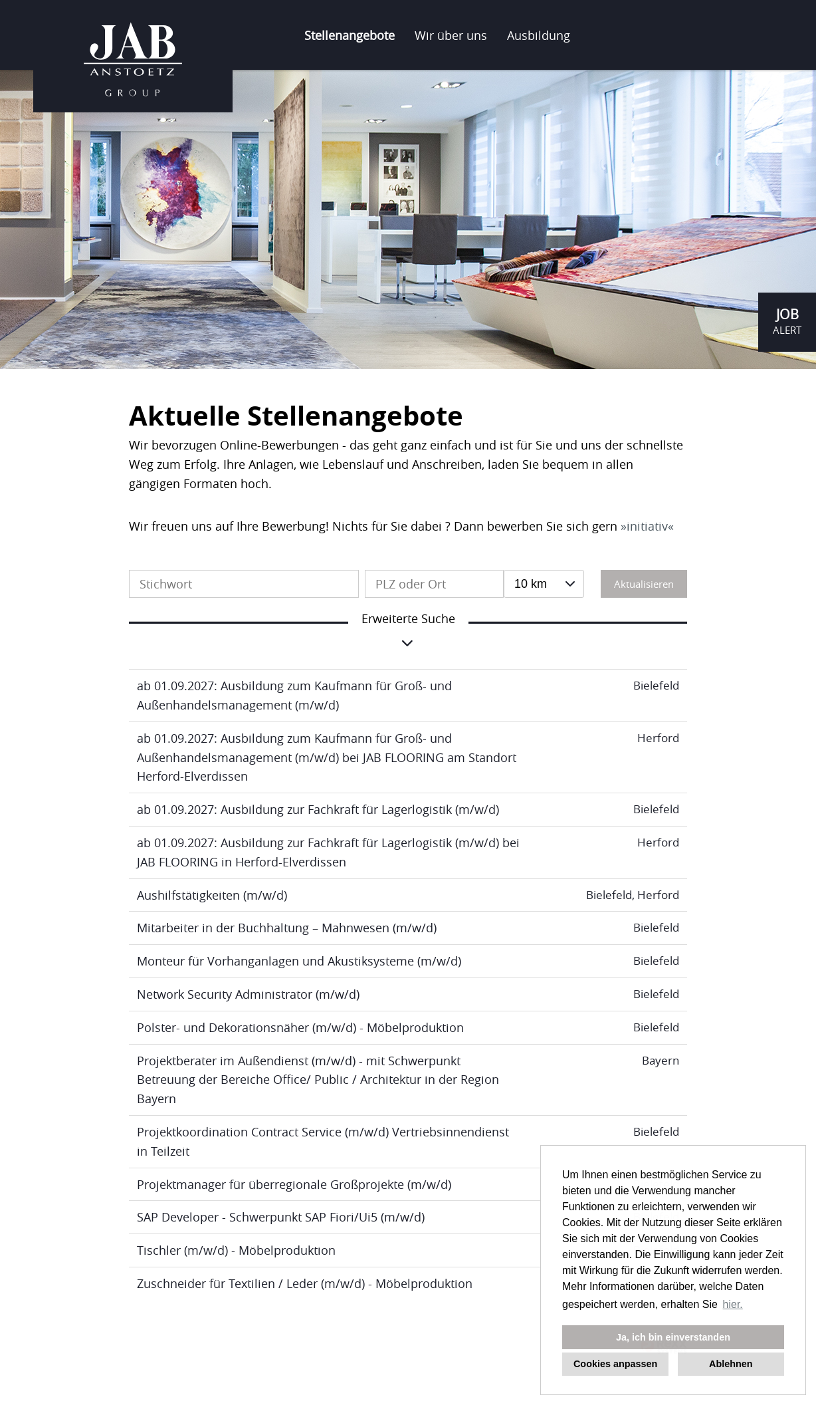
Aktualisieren (644, 583)
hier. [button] (733, 1304)
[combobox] (544, 584)
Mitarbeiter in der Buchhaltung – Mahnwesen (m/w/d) (287, 928)
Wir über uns (451, 35)
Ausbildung (538, 35)
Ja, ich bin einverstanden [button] (673, 1337)
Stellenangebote (349, 35)
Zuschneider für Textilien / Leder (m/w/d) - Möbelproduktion (304, 1283)
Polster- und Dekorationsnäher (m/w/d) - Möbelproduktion (300, 1027)
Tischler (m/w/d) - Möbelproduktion (236, 1250)
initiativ (647, 526)
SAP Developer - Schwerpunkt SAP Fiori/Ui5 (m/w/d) (281, 1217)
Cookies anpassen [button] (615, 1364)
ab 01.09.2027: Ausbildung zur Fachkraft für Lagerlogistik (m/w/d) (318, 809)
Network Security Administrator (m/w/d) (248, 994)
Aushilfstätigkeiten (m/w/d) (212, 895)
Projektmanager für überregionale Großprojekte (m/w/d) (294, 1184)
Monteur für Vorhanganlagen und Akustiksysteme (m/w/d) (299, 961)
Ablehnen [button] (731, 1364)
